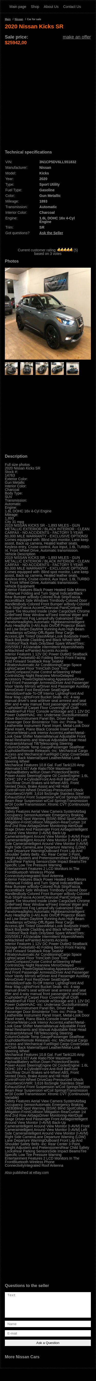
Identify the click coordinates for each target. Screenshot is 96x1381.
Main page (17, 7)
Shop (35, 7)
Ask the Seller (51, 233)
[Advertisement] (48, 93)
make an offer (77, 37)
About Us (51, 7)
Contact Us (72, 7)
